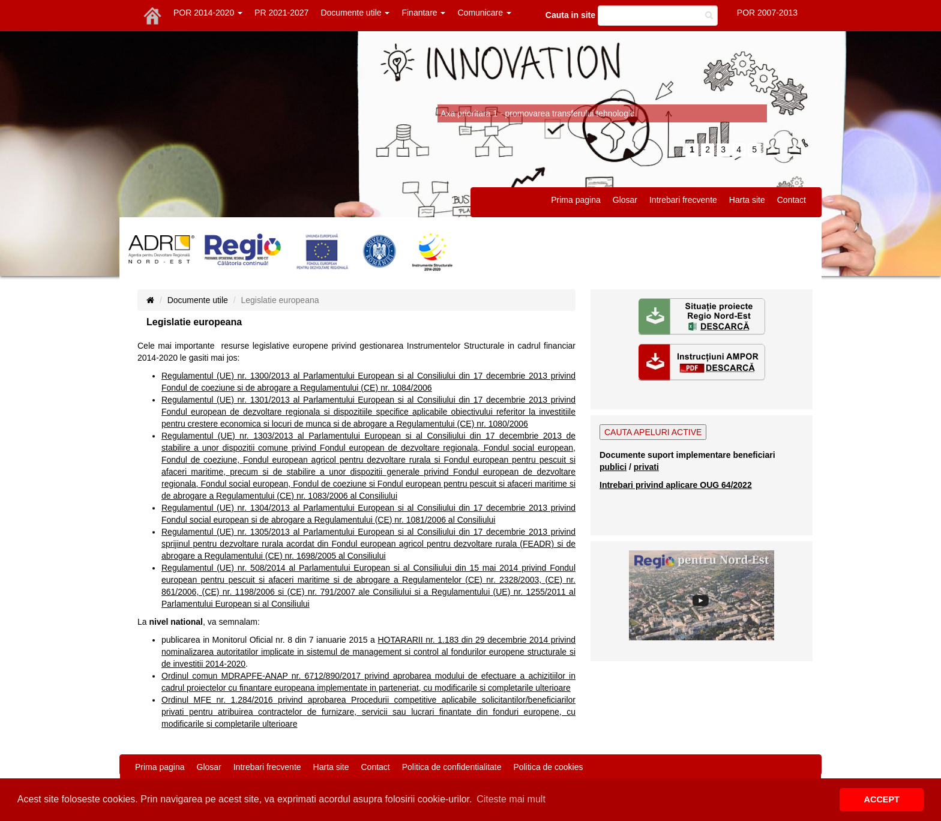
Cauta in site (570, 15)
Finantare (423, 12)
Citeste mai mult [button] (511, 799)
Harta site (747, 200)
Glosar (625, 200)
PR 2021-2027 (281, 12)
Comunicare (484, 12)
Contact (791, 200)
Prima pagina (576, 200)
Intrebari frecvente (683, 200)
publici (613, 467)
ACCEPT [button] (882, 799)
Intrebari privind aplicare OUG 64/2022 (676, 485)
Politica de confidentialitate (452, 767)
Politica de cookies (548, 767)
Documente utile (354, 12)
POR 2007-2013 (767, 12)
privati (646, 467)
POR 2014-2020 (207, 12)
